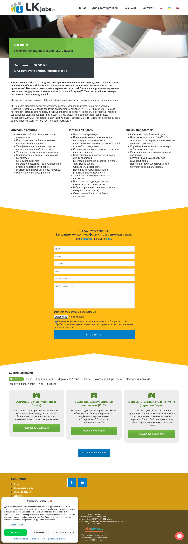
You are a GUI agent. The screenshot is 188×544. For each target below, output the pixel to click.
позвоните (86, 239)
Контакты (148, 8)
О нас (82, 8)
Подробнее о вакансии (36, 428)
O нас (15, 484)
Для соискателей (21, 492)
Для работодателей (105, 8)
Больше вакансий (94, 452)
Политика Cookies (20, 539)
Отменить (39, 532)
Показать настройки (63, 532)
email (108, 239)
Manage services (16, 525)
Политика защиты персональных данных (48, 539)
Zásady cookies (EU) (93, 540)
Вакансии (129, 8)
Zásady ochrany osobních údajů (94, 538)
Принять (15, 532)
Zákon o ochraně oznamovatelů (94, 535)
